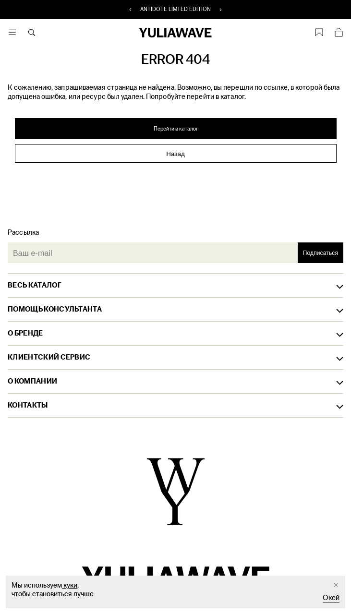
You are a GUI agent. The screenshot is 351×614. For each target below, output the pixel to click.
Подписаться (320, 253)
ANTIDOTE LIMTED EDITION (175, 9)
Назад (175, 153)
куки (69, 585)
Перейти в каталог (176, 128)
